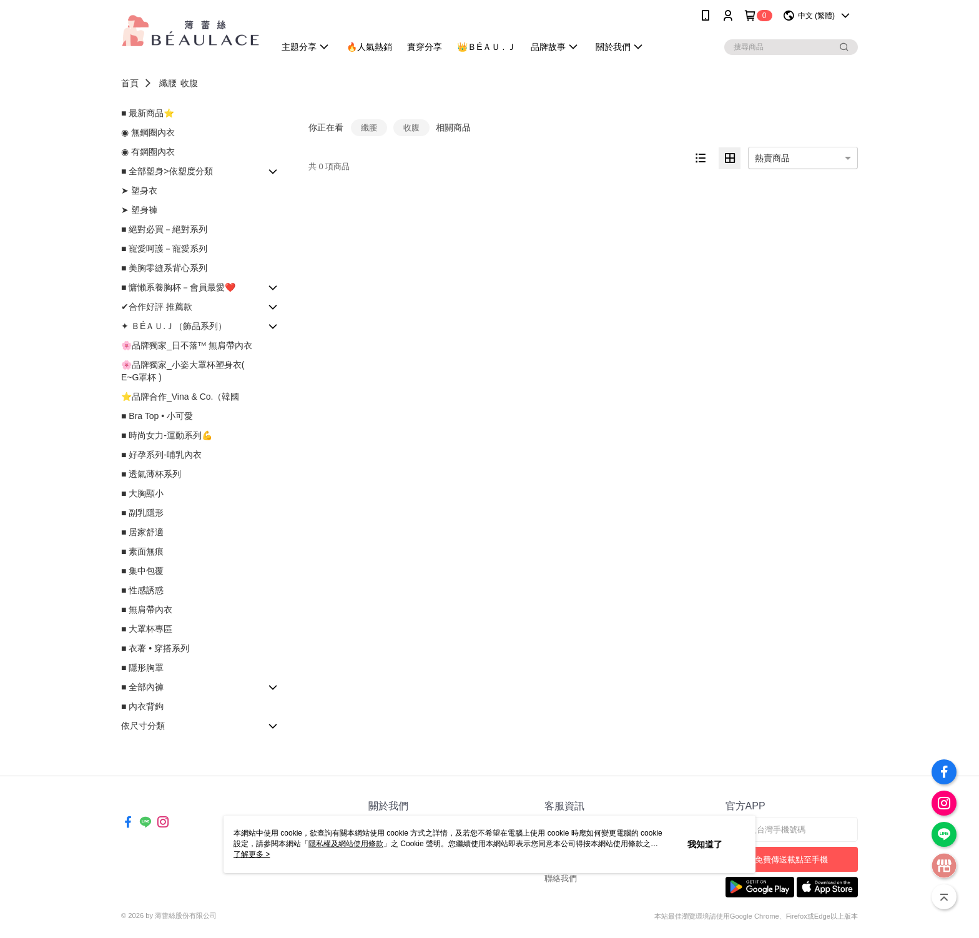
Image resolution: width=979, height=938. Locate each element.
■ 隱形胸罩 (142, 668)
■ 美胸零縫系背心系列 (164, 268)
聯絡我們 (560, 878)
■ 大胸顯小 (142, 493)
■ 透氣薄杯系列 (151, 474)
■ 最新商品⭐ (147, 113)
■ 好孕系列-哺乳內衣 (161, 455)
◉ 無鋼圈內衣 (148, 132)
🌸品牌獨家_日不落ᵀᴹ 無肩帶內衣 (186, 345)
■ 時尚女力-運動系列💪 (166, 435)
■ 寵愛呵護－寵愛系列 (164, 249)
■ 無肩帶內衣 (146, 610)
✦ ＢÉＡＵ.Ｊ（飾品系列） (174, 326)
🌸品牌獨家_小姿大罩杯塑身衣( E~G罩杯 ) (182, 371)
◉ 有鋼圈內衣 (148, 152)
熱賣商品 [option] (772, 158)
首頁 (130, 83)
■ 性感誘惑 (142, 590)
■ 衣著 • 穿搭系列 (155, 648)
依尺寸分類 (143, 726)
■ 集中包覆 (142, 571)
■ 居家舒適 (142, 532)
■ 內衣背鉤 (142, 706)
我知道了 (704, 844)
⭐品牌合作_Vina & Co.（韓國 (180, 397)
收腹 (189, 83)
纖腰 (168, 83)
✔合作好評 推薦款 (156, 307)
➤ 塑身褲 (139, 210)
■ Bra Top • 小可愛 (157, 416)
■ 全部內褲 (142, 687)
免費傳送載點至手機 (791, 859)
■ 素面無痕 (142, 551)
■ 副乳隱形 (142, 513)
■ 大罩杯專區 (146, 629)
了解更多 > (252, 854)
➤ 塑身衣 (139, 190)
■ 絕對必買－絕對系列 (164, 229)
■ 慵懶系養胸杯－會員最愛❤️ (178, 287)
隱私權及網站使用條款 (345, 843)
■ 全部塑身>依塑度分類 (167, 171)
